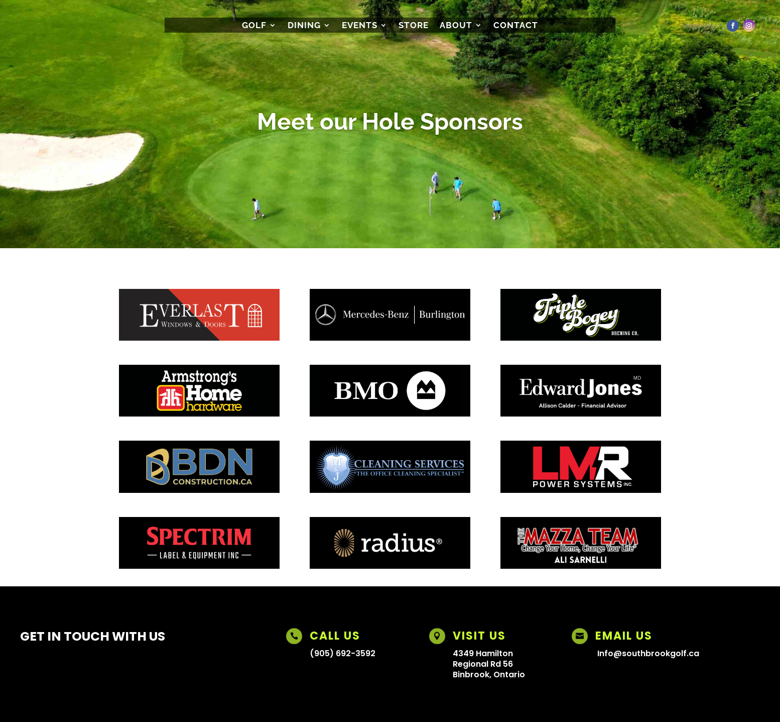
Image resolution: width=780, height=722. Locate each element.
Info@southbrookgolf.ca (648, 653)
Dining (304, 26)
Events (359, 26)
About (456, 26)
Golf (254, 26)
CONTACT (515, 26)
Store (414, 26)
